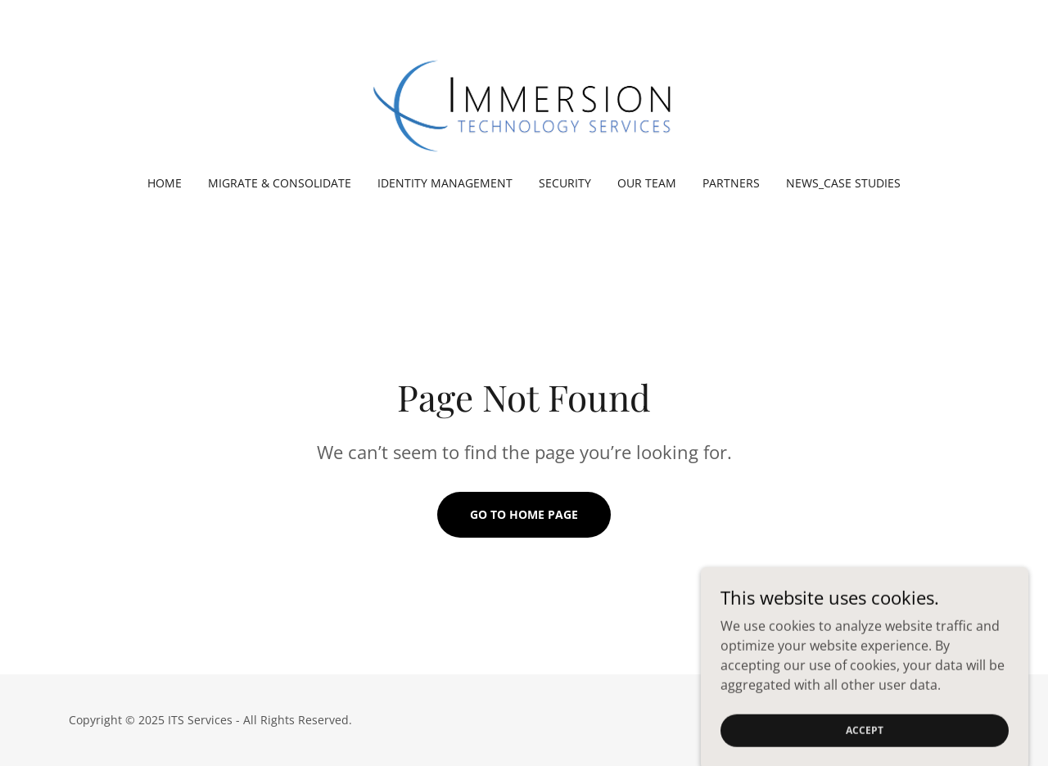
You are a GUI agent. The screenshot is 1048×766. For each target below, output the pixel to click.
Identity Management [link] (445, 183)
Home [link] (164, 183)
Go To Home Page (524, 514)
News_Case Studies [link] (843, 183)
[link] (524, 98)
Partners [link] (731, 183)
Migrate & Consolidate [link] (279, 183)
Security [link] (565, 183)
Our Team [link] (646, 183)
